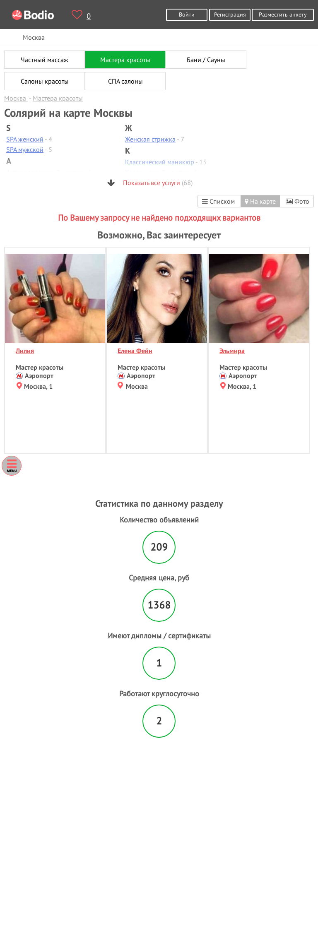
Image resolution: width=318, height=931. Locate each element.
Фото (297, 201)
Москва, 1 (35, 386)
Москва (133, 386)
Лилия (25, 350)
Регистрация (230, 14)
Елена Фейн (135, 350)
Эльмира (232, 350)
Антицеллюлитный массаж (44, 172)
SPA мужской (24, 149)
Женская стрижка (150, 139)
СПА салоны (125, 81)
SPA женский (24, 139)
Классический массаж (156, 172)
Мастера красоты (125, 59)
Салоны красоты (45, 81)
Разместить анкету (283, 14)
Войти (187, 14)
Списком (218, 201)
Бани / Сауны (206, 59)
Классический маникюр (159, 162)
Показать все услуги (150, 182)
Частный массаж (44, 59)
